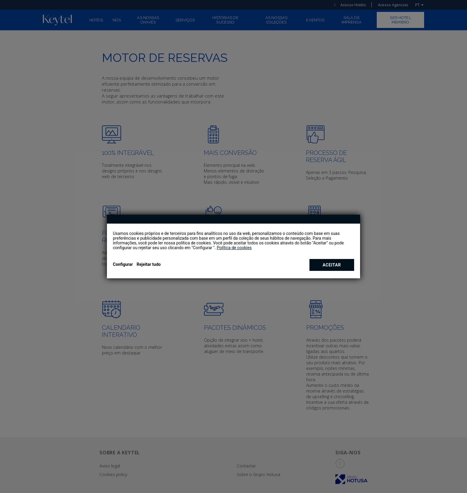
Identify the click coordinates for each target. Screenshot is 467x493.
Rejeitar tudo (149, 264)
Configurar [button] (123, 264)
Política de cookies (234, 247)
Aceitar (332, 265)
